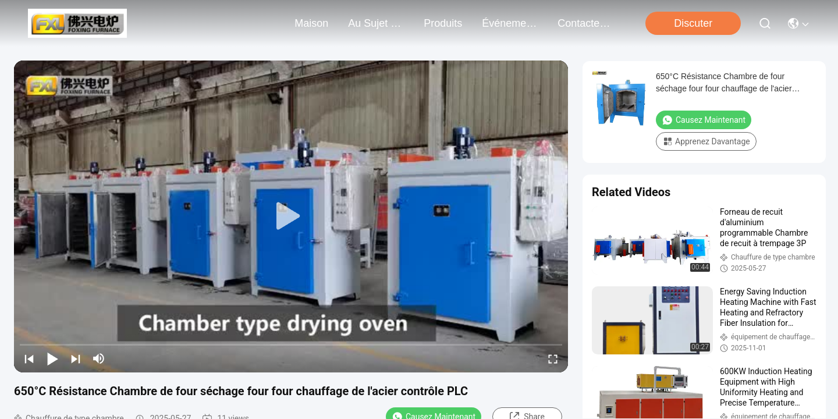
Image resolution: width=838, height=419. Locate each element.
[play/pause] (52, 358)
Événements (510, 23)
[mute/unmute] (99, 358)
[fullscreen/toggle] (552, 358)
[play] (291, 216)
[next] (75, 358)
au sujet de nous (376, 23)
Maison (311, 23)
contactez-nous (585, 23)
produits (443, 23)
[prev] (29, 358)
